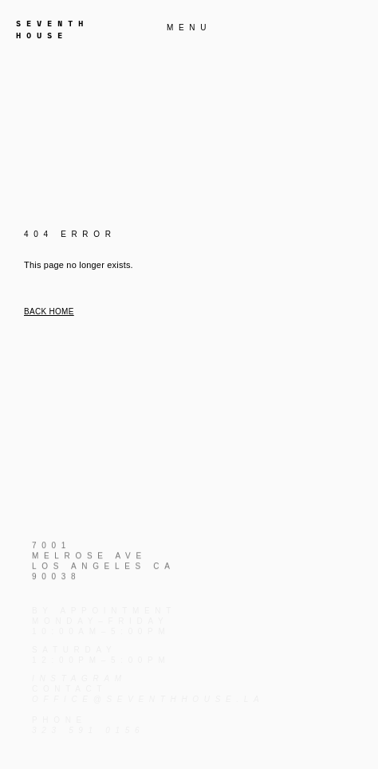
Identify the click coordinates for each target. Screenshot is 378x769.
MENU (189, 27)
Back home (49, 311)
